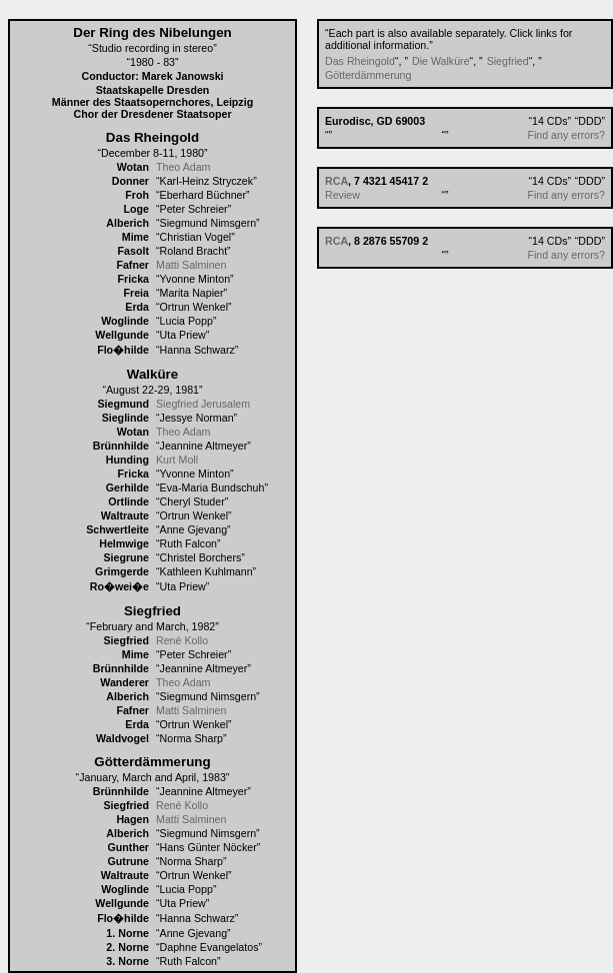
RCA (336, 181)
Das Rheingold (360, 61)
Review (342, 195)
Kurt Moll (177, 460)
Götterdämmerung (368, 75)
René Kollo (182, 640)
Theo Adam (183, 167)
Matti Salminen (191, 265)
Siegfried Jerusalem (203, 404)
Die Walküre (441, 61)
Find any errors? (566, 135)
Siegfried (508, 61)
